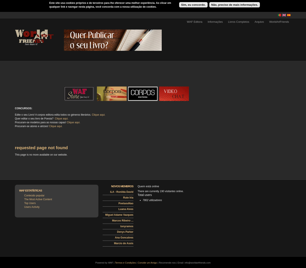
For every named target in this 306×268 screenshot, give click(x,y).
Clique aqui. (98, 114)
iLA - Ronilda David (121, 191)
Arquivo (259, 21)
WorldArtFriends (279, 21)
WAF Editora (194, 21)
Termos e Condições (125, 262)
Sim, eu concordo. (193, 4)
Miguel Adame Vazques (119, 214)
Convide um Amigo (147, 262)
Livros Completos (238, 21)
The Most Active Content (38, 199)
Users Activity (32, 207)
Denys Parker (125, 231)
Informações (215, 21)
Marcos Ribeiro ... (122, 220)
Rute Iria (128, 197)
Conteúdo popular (34, 195)
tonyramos (126, 226)
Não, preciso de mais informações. (234, 4)
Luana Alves (125, 209)
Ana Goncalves (124, 237)
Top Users (30, 203)
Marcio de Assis (123, 243)
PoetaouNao (125, 203)
